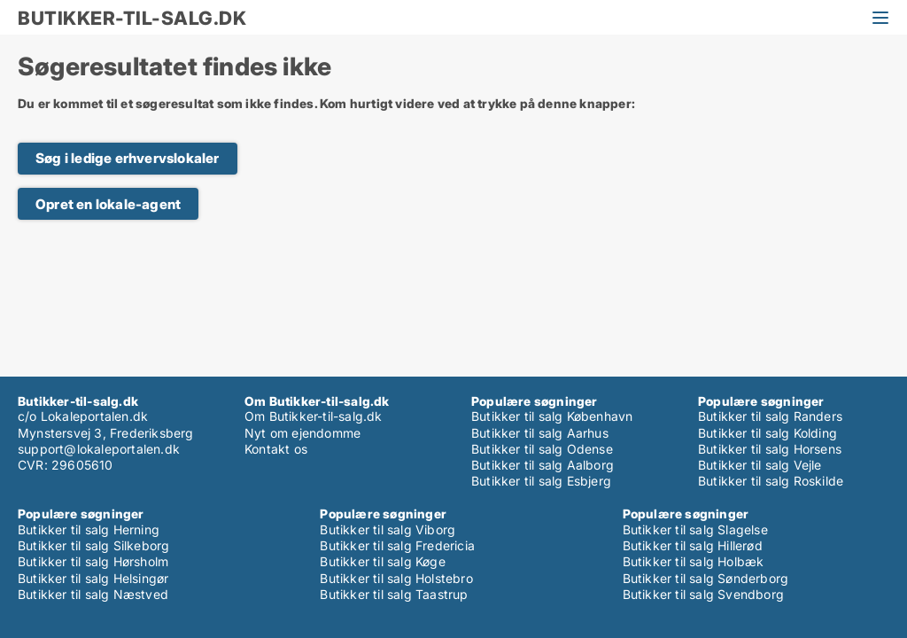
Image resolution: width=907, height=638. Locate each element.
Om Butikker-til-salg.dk (313, 416)
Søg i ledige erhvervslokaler (127, 158)
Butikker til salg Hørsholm (93, 561)
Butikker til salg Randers (770, 416)
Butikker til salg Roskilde (770, 480)
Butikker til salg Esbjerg (541, 480)
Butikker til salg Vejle (760, 464)
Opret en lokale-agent (108, 204)
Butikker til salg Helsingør (93, 578)
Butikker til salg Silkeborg (93, 545)
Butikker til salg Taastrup (394, 594)
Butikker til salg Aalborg (542, 464)
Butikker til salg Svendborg (703, 594)
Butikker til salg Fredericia (397, 545)
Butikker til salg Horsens (769, 448)
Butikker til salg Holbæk (693, 561)
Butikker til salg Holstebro (396, 578)
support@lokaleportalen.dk (99, 448)
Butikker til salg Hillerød (693, 545)
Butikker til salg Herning (88, 529)
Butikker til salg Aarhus (540, 432)
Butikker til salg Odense (542, 448)
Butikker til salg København (551, 416)
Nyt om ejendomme (302, 432)
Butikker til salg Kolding (767, 432)
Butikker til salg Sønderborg (706, 578)
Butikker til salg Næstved (93, 594)
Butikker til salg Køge (382, 561)
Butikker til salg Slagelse (695, 529)
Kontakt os (275, 448)
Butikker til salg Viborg (387, 529)
